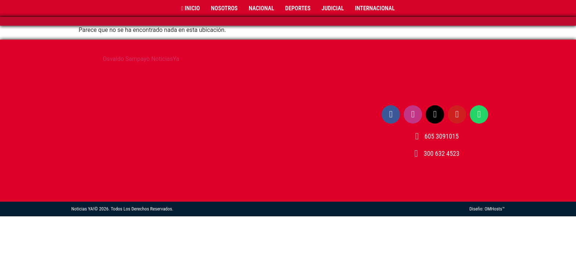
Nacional (261, 8)
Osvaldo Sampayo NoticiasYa (141, 58)
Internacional (375, 8)
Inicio (190, 8)
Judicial (332, 8)
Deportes (297, 8)
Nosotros (224, 8)
